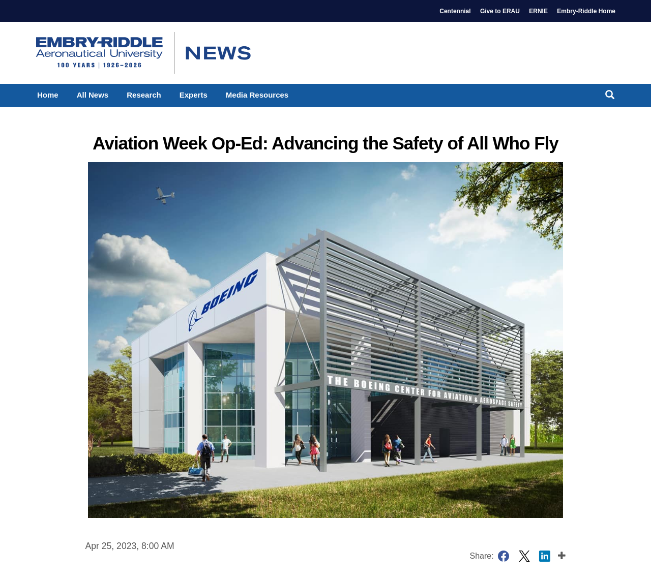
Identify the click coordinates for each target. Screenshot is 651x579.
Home (47, 94)
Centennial (454, 11)
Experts (194, 94)
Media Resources (257, 94)
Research (144, 94)
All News (93, 94)
